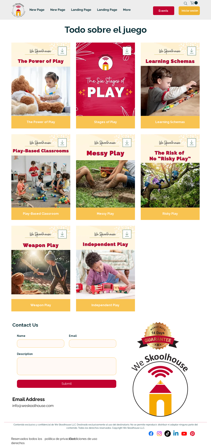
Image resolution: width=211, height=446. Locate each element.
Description (25, 353)
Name (21, 335)
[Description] (66, 366)
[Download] (62, 51)
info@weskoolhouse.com (33, 405)
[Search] (186, 3)
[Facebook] (151, 433)
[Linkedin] (176, 433)
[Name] (39, 343)
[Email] (91, 343)
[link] (194, 2)
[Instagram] (159, 433)
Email (73, 335)
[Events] (163, 10)
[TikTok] (167, 433)
